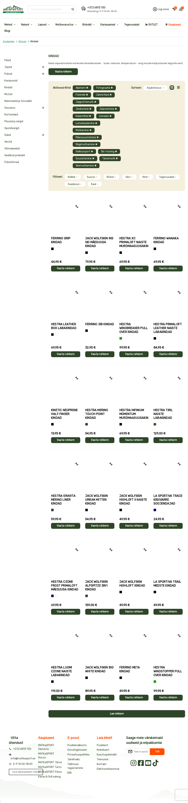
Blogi (7, 30)
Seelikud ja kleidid (14, 155)
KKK (69, 772)
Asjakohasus (155, 87)
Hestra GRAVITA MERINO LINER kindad (63, 499)
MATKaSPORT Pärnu (50, 771)
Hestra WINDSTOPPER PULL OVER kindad (167, 671)
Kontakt (101, 764)
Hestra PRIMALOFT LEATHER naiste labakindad (167, 328)
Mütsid (8, 94)
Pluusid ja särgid (13, 121)
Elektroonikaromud (108, 769)
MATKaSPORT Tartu (50, 767)
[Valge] (56, 334)
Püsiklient (102, 745)
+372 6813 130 (96, 7)
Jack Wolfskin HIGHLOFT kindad (132, 583)
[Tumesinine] (52, 595)
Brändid (86, 24)
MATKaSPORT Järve (50, 762)
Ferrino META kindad (129, 669)
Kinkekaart (103, 749)
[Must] (86, 252)
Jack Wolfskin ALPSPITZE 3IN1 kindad (96, 585)
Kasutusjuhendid (106, 754)
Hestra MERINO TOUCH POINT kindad (96, 414)
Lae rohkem (117, 713)
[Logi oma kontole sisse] (160, 9)
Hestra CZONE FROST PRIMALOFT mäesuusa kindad (64, 585)
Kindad (8, 87)
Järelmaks (73, 759)
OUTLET (151, 24)
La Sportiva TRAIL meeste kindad (167, 583)
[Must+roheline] (154, 592)
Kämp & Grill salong (49, 776)
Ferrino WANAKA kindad (166, 240)
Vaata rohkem (63, 71)
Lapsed (42, 24)
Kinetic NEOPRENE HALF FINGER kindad (64, 414)
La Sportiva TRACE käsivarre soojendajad (167, 499)
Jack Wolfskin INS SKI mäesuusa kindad (99, 242)
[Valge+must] (56, 595)
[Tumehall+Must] (52, 248)
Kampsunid (10, 80)
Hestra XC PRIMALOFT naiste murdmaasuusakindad (134, 242)
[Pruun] (154, 424)
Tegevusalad (131, 24)
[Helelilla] (120, 252)
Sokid (7, 135)
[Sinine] (154, 510)
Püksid (8, 73)
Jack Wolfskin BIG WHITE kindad (99, 669)
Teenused (102, 759)
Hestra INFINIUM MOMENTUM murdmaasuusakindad (134, 414)
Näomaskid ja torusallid (18, 101)
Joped (8, 67)
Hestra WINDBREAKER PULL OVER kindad (133, 328)
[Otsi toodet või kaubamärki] (49, 9)
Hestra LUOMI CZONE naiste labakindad (61, 671)
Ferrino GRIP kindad (60, 240)
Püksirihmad (11, 162)
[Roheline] (120, 338)
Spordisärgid (11, 128)
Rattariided (11, 114)
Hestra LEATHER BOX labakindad (63, 326)
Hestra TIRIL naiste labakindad (163, 414)
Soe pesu (9, 107)
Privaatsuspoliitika (78, 754)
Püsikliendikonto (77, 745)
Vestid (8, 141)
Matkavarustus (64, 24)
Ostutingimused (76, 749)
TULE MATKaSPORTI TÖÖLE (26, 772)
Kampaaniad (107, 24)
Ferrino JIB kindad (99, 324)
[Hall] (86, 424)
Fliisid (7, 60)
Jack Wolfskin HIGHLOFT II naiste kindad (133, 499)
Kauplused (173, 24)
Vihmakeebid (12, 148)
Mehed (8, 24)
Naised (25, 24)
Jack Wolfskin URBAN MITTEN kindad (96, 499)
